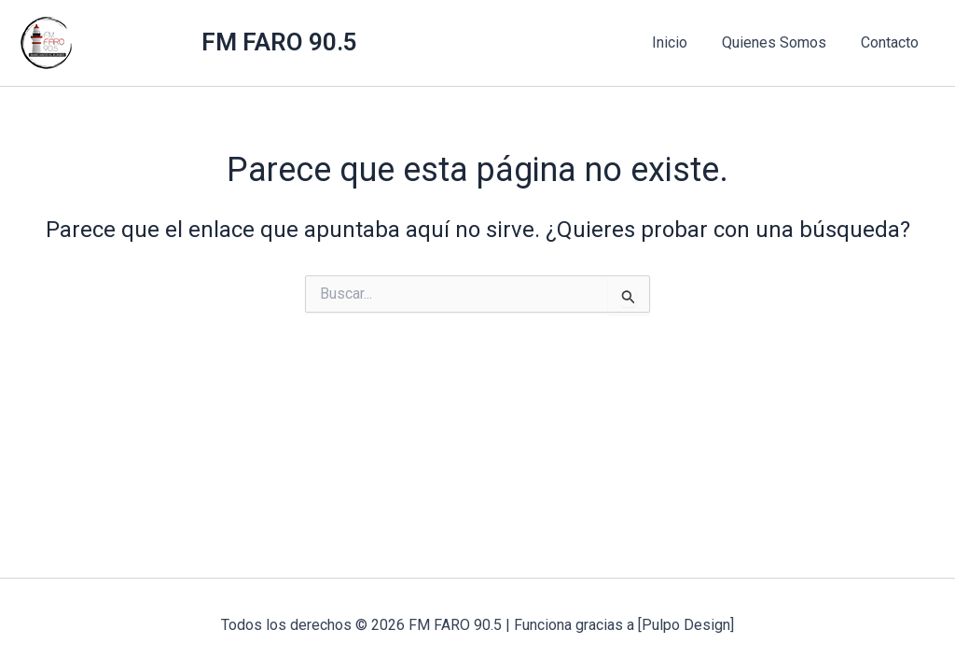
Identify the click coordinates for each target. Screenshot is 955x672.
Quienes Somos (781, 42)
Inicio (681, 42)
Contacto (892, 42)
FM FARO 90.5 (279, 42)
